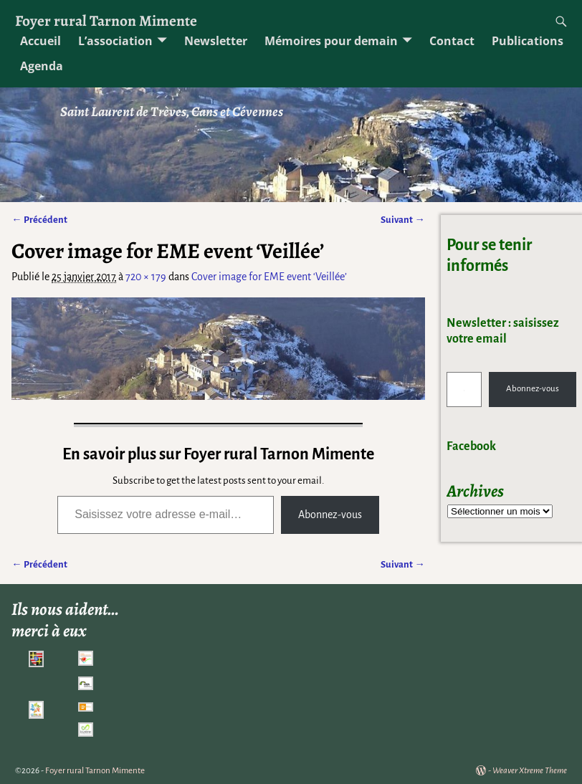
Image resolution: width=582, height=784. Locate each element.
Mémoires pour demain (331, 41)
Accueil (40, 41)
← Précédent (39, 219)
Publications (527, 41)
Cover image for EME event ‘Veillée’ (269, 276)
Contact (451, 41)
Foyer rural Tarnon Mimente (106, 20)
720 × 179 (145, 276)
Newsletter (215, 41)
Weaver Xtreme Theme (529, 770)
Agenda (41, 66)
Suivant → (402, 219)
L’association (115, 41)
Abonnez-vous (330, 514)
